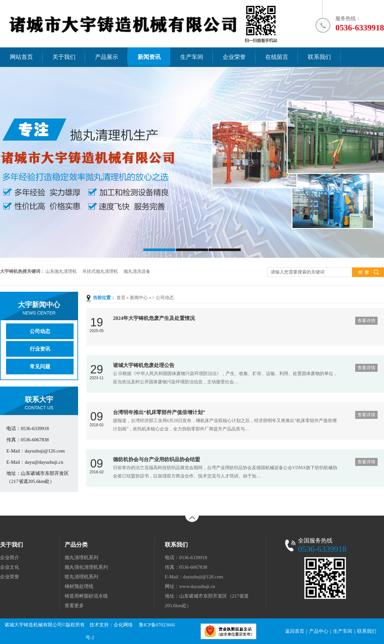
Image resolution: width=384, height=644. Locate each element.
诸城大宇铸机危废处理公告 (143, 365)
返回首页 (294, 631)
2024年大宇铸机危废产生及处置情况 (154, 318)
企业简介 (9, 557)
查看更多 (74, 605)
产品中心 (318, 631)
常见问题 (40, 366)
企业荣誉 (9, 576)
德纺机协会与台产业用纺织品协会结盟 (156, 459)
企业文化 (9, 567)
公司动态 (165, 297)
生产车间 (342, 631)
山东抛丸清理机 (61, 271)
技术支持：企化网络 (111, 624)
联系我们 (366, 631)
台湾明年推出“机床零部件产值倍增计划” (159, 412)
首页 (120, 297)
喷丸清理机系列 (81, 576)
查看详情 (366, 320)
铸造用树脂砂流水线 (86, 596)
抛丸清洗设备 (137, 271)
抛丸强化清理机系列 (86, 567)
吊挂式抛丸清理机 (100, 271)
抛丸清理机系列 (81, 557)
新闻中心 (139, 297)
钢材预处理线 (79, 586)
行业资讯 (40, 349)
